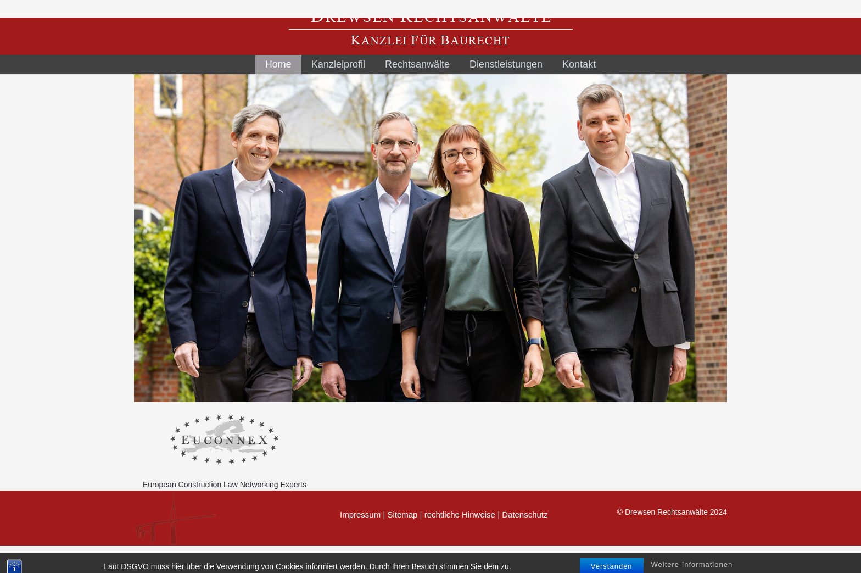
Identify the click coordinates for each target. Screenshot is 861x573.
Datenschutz (524, 514)
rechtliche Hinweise (459, 514)
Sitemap (402, 514)
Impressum (360, 514)
